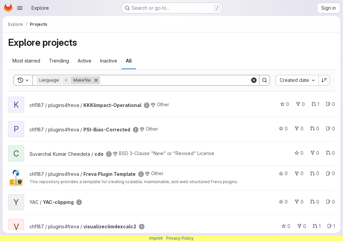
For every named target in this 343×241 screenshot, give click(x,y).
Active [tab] (84, 61)
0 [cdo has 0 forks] (314, 153)
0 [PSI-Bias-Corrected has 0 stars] (283, 128)
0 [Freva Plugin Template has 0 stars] (283, 173)
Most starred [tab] (26, 61)
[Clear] (254, 80)
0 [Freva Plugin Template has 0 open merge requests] (314, 173)
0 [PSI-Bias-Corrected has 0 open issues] (330, 128)
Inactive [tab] (108, 61)
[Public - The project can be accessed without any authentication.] (146, 105)
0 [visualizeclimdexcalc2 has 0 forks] (301, 226)
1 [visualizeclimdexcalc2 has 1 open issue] (331, 226)
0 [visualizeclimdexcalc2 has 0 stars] (285, 226)
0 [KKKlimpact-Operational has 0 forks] (300, 104)
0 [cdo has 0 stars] (298, 153)
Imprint (156, 238)
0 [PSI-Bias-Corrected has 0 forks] (298, 128)
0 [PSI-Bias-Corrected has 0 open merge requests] (314, 128)
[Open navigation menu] (19, 8)
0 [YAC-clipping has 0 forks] (298, 202)
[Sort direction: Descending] (324, 80)
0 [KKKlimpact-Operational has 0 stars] (284, 104)
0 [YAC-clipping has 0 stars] (283, 202)
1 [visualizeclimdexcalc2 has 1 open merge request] (317, 226)
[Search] (175, 80)
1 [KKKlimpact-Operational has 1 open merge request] (315, 104)
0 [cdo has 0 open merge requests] (330, 153)
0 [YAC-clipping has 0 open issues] (330, 202)
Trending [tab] (59, 61)
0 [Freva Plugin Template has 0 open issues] (330, 173)
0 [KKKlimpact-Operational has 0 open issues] (330, 104)
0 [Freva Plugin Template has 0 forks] (298, 173)
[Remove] (96, 80)
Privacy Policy (180, 238)
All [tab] (129, 61)
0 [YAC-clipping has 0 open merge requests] (314, 202)
